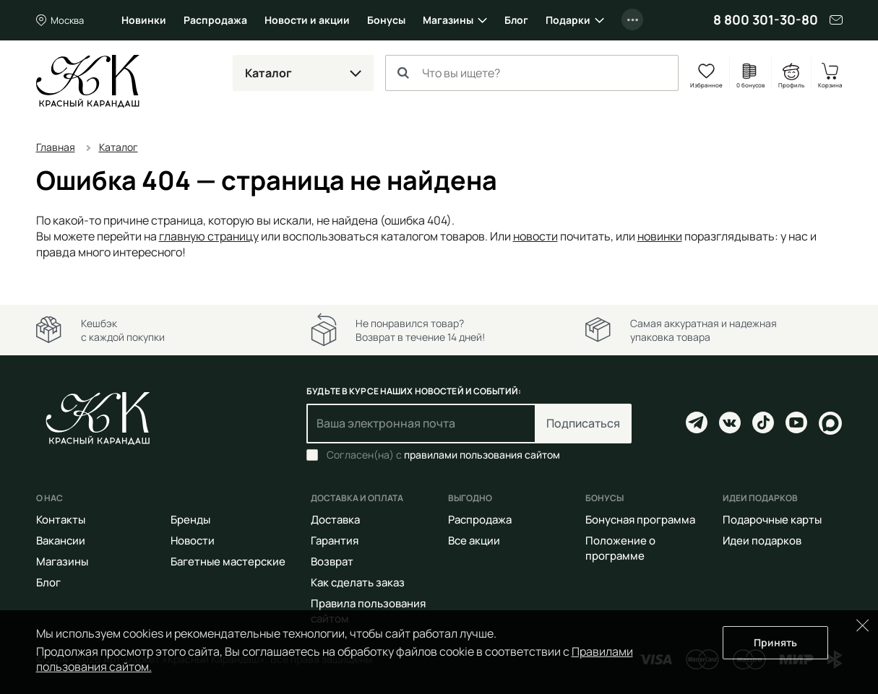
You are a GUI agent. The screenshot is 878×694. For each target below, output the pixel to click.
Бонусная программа (640, 519)
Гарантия (334, 540)
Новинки (143, 20)
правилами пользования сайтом (482, 454)
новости (535, 236)
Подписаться (583, 423)
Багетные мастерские (228, 561)
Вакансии (60, 540)
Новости (193, 540)
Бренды (190, 519)
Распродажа (215, 20)
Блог (516, 20)
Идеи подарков (762, 540)
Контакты (60, 519)
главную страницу (209, 236)
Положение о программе (620, 548)
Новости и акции (307, 20)
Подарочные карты (772, 519)
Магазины (448, 20)
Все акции (474, 540)
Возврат (332, 561)
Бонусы (386, 20)
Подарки (568, 20)
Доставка (335, 519)
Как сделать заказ (358, 582)
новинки (659, 236)
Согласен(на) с (443, 455)
